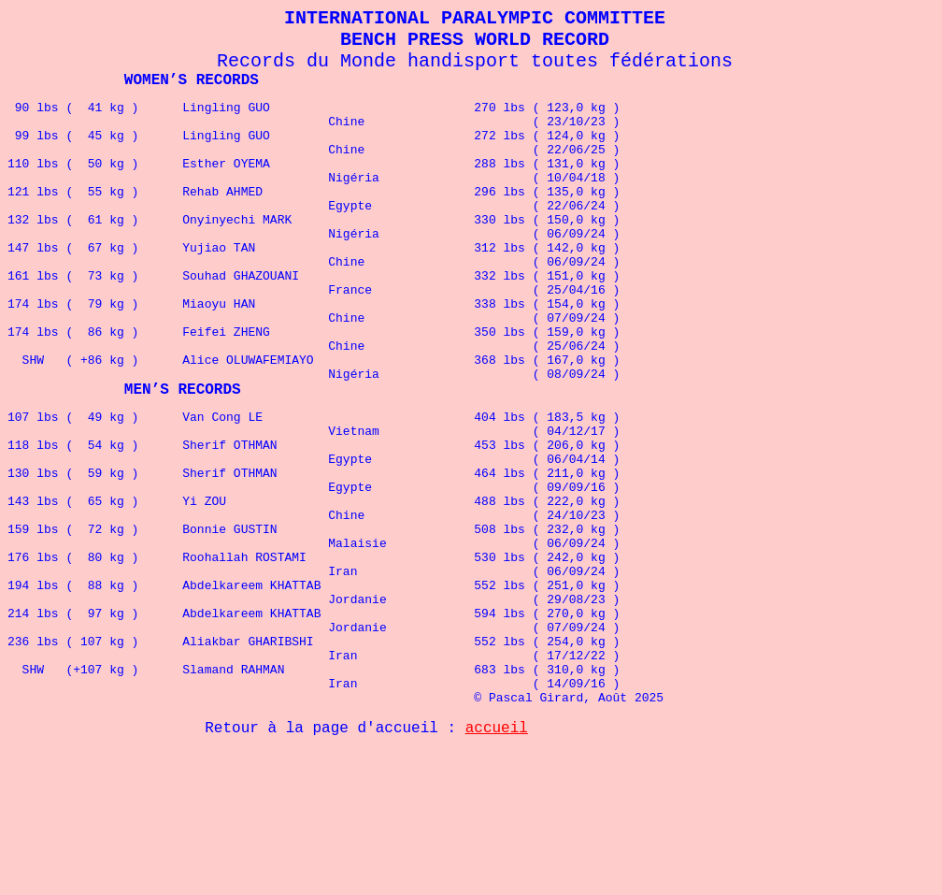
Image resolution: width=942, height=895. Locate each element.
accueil (496, 862)
